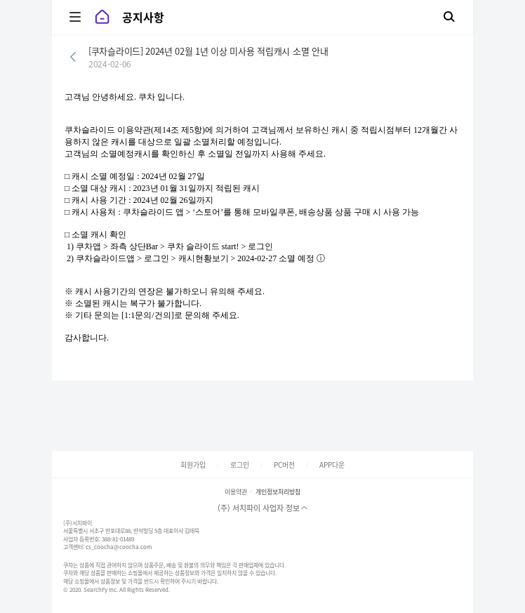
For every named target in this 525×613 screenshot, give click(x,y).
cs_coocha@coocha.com (119, 547)
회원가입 (193, 464)
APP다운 (332, 464)
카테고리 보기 (70, 17)
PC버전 (284, 464)
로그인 (239, 464)
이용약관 (236, 491)
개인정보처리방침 (277, 491)
